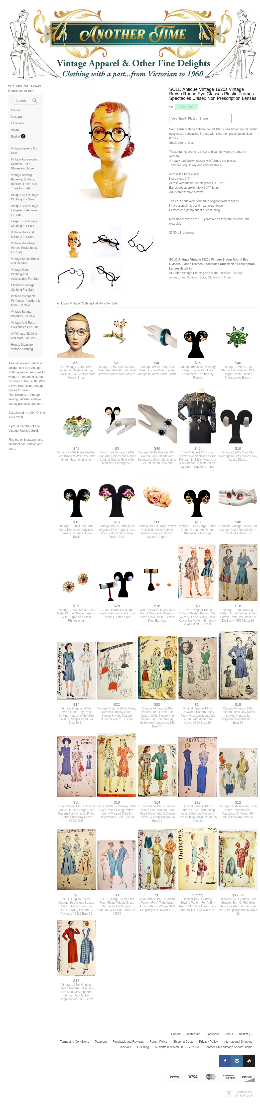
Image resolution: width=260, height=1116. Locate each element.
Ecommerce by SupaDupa (245, 1094)
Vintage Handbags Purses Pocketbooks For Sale (24, 248)
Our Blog (143, 1047)
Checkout (125, 1047)
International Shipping (238, 1041)
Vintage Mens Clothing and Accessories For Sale (25, 274)
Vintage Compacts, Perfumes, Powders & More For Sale (25, 300)
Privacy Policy (208, 1041)
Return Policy (158, 1041)
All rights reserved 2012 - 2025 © (177, 1047)
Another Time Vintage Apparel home (228, 1047)
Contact (16, 110)
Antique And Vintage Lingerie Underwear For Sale (24, 210)
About (15, 130)
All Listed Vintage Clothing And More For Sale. (200, 273)
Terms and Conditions (74, 1041)
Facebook (17, 123)
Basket (16, 136)
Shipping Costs (183, 1041)
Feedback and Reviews (128, 1041)
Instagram (17, 117)
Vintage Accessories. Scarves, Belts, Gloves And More (25, 164)
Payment (101, 1041)
